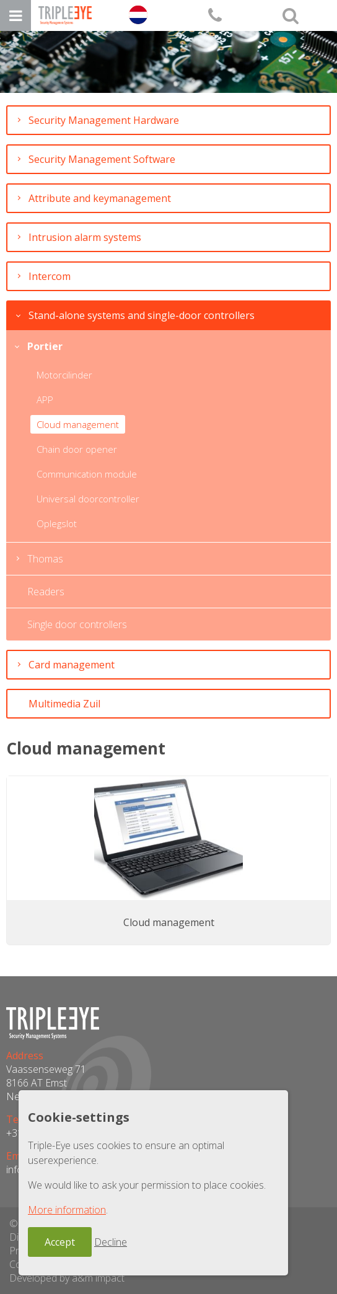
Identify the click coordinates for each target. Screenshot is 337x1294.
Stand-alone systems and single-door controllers (141, 315)
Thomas (45, 559)
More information (67, 1210)
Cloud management (78, 424)
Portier (45, 346)
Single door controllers (77, 624)
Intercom (49, 276)
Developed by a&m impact (67, 1278)
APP (45, 399)
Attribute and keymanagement (99, 198)
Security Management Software (101, 159)
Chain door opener (77, 449)
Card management (71, 664)
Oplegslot (57, 523)
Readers (45, 591)
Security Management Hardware (103, 120)
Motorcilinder (64, 375)
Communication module (87, 474)
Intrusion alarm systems (84, 237)
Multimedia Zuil (64, 703)
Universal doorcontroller (88, 498)
